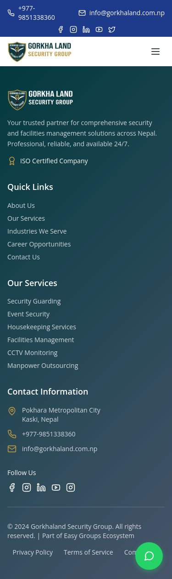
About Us (21, 205)
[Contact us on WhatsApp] (149, 556)
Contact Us (23, 256)
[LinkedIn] (41, 487)
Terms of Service (88, 552)
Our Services (26, 218)
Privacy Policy (33, 552)
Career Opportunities (39, 244)
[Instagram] (26, 487)
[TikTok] (70, 487)
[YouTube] (56, 487)
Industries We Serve (37, 231)
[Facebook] (12, 487)
